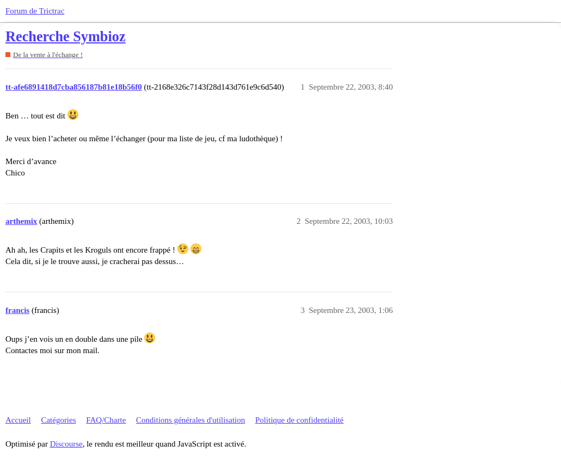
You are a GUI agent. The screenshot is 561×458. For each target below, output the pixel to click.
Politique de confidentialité (299, 420)
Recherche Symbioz (65, 37)
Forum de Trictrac (34, 11)
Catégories (58, 420)
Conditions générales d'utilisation (190, 420)
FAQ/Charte (106, 420)
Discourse (66, 444)
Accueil (18, 420)
